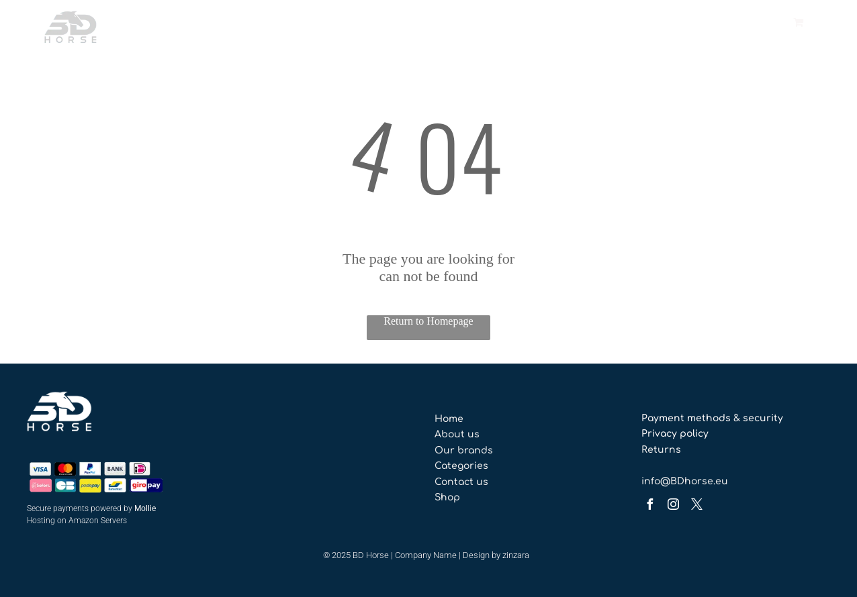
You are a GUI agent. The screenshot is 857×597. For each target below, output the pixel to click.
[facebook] (650, 506)
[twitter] (697, 506)
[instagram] (673, 506)
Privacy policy (675, 434)
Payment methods (686, 418)
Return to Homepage (428, 321)
